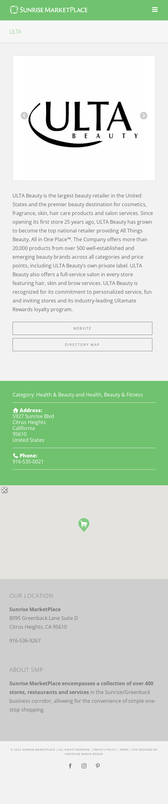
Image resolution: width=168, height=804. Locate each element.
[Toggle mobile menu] (155, 9)
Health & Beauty (55, 394)
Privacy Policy (104, 749)
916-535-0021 (28, 461)
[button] (83, 525)
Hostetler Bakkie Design (84, 754)
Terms (124, 749)
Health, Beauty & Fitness (114, 394)
